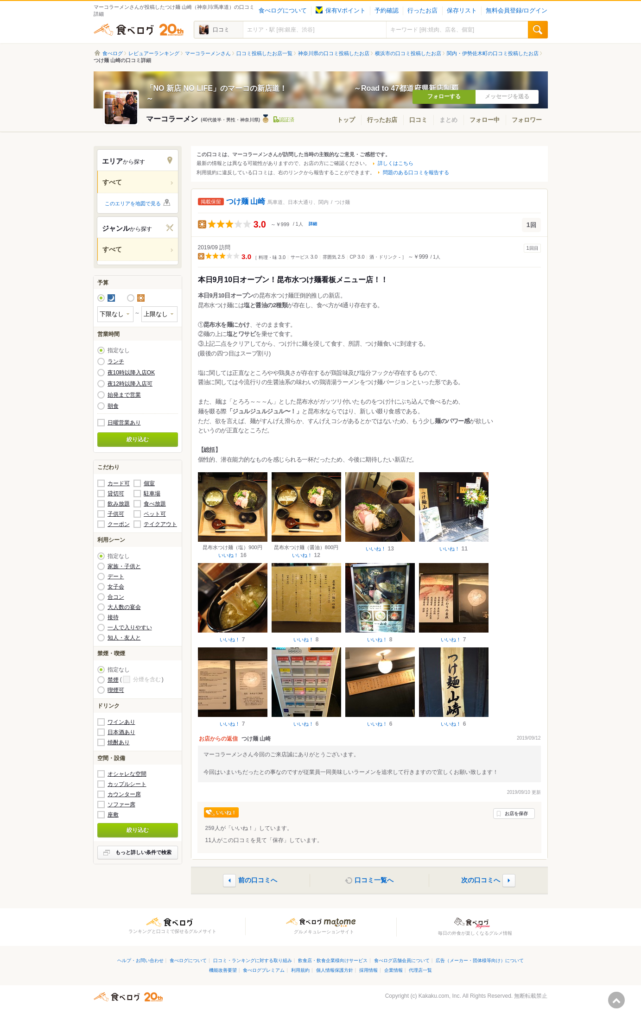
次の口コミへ (480, 879)
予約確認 (386, 10)
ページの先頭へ (616, 1000)
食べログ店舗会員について (402, 960)
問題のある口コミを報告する (416, 172)
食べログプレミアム (264, 970)
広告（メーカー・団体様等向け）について (480, 960)
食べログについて (283, 10)
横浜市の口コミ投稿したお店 (408, 53)
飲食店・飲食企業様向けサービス (333, 960)
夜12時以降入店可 (130, 383)
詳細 (313, 224)
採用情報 (368, 970)
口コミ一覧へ (374, 879)
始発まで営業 (124, 395)
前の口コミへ (257, 879)
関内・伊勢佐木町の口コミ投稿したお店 (493, 53)
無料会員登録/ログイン (516, 10)
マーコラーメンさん (208, 53)
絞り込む (138, 439)
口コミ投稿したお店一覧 (264, 53)
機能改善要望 (223, 970)
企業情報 (393, 970)
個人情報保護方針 (334, 970)
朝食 (113, 406)
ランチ (116, 361)
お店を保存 (516, 813)
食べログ (139, 30)
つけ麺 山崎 (245, 201)
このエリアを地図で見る (133, 203)
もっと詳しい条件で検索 (143, 852)
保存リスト (462, 10)
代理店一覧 (420, 970)
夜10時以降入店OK (131, 372)
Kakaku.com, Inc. (440, 996)
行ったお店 (422, 10)
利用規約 (300, 970)
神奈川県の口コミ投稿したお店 (333, 53)
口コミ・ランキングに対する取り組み (252, 960)
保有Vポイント (340, 10)
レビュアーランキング (153, 53)
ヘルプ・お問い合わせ (140, 960)
